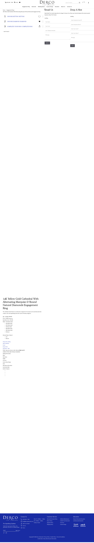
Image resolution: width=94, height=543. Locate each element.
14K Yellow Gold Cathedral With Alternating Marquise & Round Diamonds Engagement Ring (21, 11)
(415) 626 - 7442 (6, 348)
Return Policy (49, 520)
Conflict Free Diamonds (65, 520)
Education (57, 6)
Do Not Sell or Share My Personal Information (47, 538)
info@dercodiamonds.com (28, 521)
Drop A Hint (5, 346)
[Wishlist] (85, 2)
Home (4, 10)
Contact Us (69, 6)
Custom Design (50, 6)
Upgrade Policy (50, 522)
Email (4, 345)
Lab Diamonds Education (78, 520)
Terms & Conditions (61, 537)
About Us (63, 6)
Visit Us (24, 525)
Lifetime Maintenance (64, 519)
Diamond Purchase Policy (52, 519)
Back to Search (6, 31)
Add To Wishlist (6, 343)
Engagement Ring (26, 6)
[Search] (79, 3)
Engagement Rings (10, 10)
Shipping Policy (50, 524)
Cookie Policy (53, 537)
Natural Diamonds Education (79, 519)
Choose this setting (6, 341)
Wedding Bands (41, 6)
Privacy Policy (47, 537)
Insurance (62, 522)
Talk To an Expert (26, 523)
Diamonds (34, 6)
